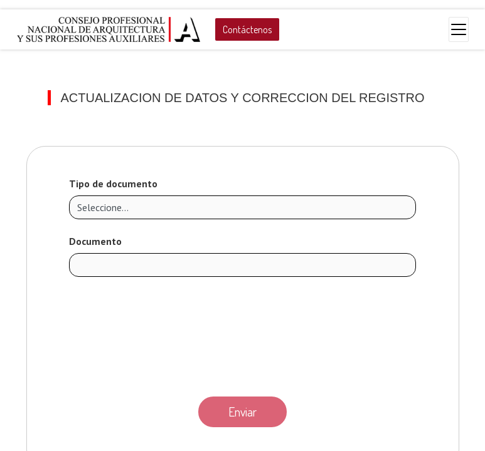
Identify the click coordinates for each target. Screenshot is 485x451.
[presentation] (242, 333)
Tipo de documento (113, 183)
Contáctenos (247, 29)
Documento (95, 241)
